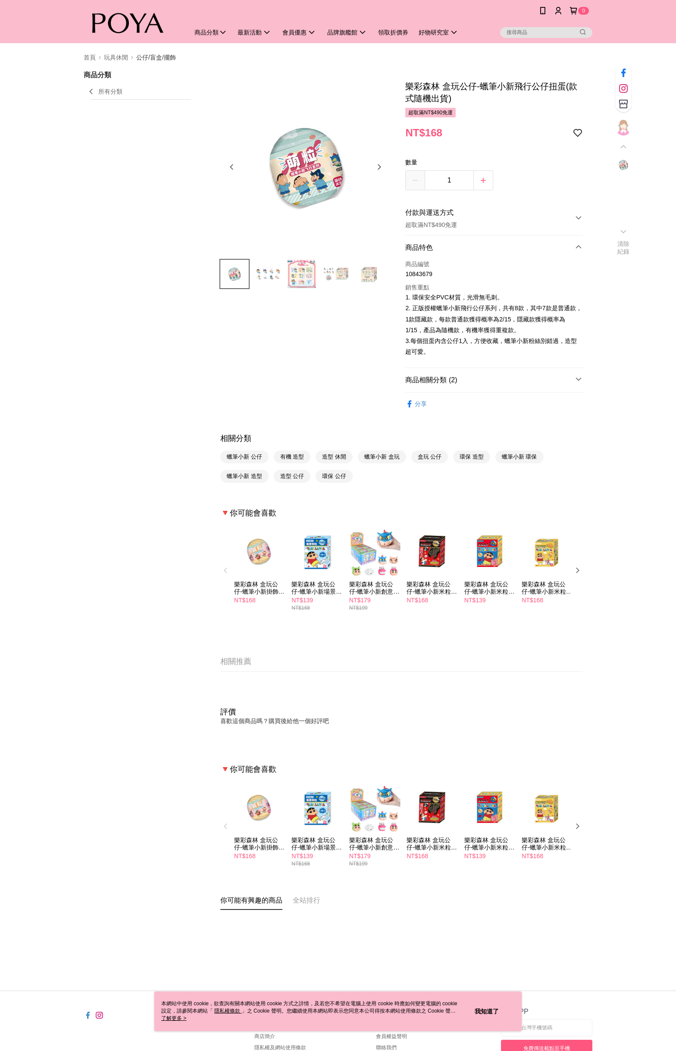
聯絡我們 (386, 1048)
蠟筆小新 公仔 (244, 456)
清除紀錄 (623, 247)
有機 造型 (292, 456)
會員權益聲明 (391, 1036)
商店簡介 (264, 1036)
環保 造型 (472, 456)
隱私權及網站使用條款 (280, 1048)
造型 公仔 (292, 476)
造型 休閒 (334, 456)
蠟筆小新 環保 (519, 456)
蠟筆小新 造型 (244, 476)
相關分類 (235, 438)
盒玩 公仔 (430, 456)
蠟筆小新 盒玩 (382, 456)
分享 (416, 404)
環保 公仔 (334, 476)
